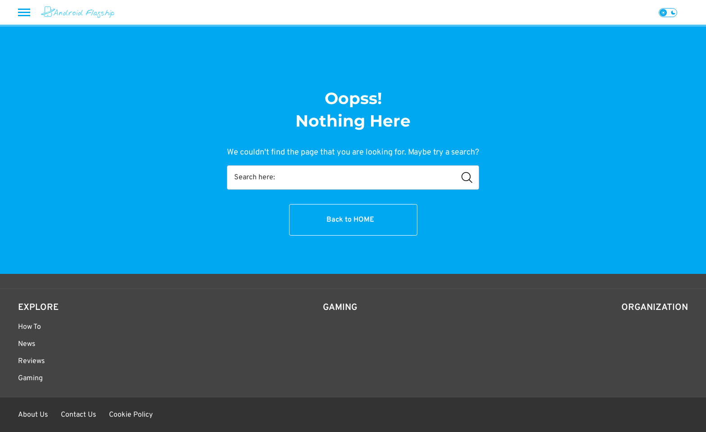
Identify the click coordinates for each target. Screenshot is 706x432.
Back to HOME (350, 219)
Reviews (31, 361)
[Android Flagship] (78, 12)
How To (29, 327)
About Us (33, 414)
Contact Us (78, 414)
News (27, 344)
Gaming (30, 378)
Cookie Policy (131, 414)
